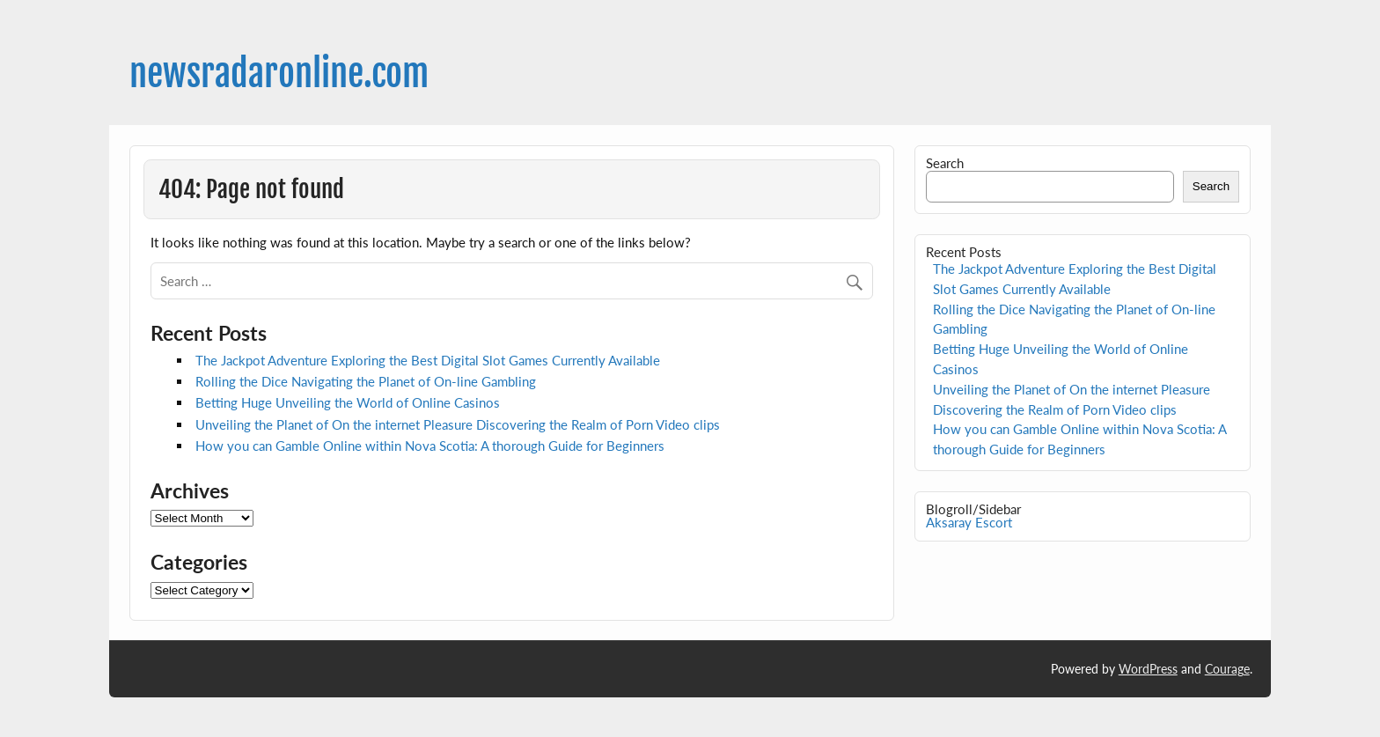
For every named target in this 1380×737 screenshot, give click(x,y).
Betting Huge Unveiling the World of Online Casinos (347, 402)
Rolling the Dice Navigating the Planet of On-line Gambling (365, 381)
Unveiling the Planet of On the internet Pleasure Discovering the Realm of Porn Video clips (457, 424)
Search (945, 163)
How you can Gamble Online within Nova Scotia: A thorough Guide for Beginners (429, 445)
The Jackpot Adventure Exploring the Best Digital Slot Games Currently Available (427, 360)
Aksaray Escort (969, 522)
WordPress (1148, 668)
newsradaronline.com (279, 73)
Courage (1227, 668)
